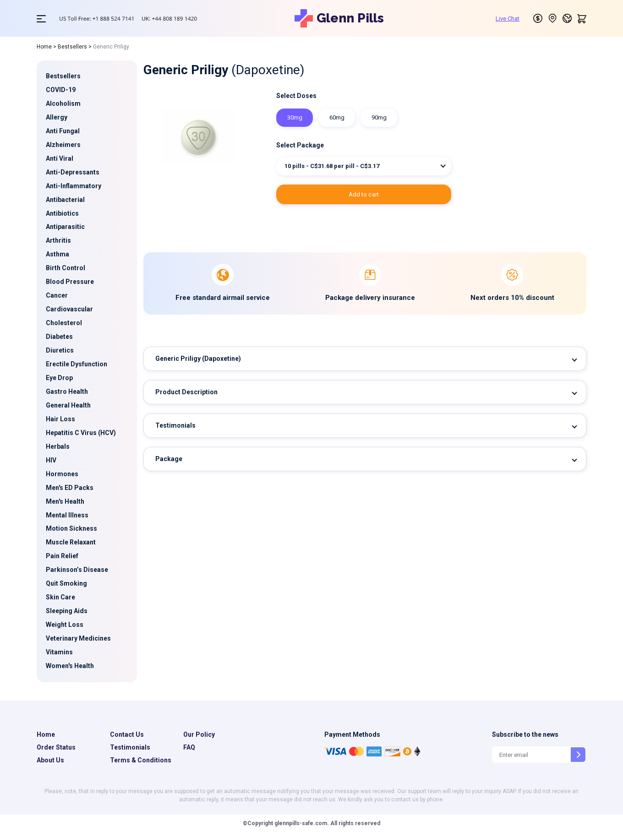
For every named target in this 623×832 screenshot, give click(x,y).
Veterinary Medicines (78, 638)
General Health (68, 405)
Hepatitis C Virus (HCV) (81, 432)
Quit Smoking (66, 583)
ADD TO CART (364, 194)
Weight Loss (64, 624)
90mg (379, 117)
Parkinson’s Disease (77, 569)
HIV (51, 460)
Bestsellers (72, 47)
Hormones (62, 474)
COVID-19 (61, 89)
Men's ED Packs (69, 487)
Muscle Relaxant (71, 542)
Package (168, 458)
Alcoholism (63, 103)
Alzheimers (63, 144)
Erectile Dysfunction (76, 364)
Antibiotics (62, 213)
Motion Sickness (71, 528)
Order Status (56, 747)
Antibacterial (65, 199)
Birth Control (65, 268)
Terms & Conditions (140, 760)
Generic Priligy (198, 358)
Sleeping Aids (66, 610)
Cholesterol (64, 322)
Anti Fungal (63, 131)
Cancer (57, 295)
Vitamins (59, 652)
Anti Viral (59, 158)
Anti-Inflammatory (73, 186)
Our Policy (199, 734)
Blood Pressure (70, 281)
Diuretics (60, 350)
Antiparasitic (65, 226)
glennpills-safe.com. (301, 823)
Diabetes (59, 336)
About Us (50, 760)
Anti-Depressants (72, 172)
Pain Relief (62, 556)
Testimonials (175, 425)
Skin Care (60, 597)
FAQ (189, 747)
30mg (294, 117)
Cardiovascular (69, 309)
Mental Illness (67, 515)
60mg (336, 117)
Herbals (58, 446)
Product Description (186, 392)
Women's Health (70, 665)
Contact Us (127, 734)
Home (44, 47)
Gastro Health (67, 391)
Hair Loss (60, 419)
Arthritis (58, 240)
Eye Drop (59, 377)
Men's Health (65, 501)
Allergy (56, 117)
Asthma (57, 254)
